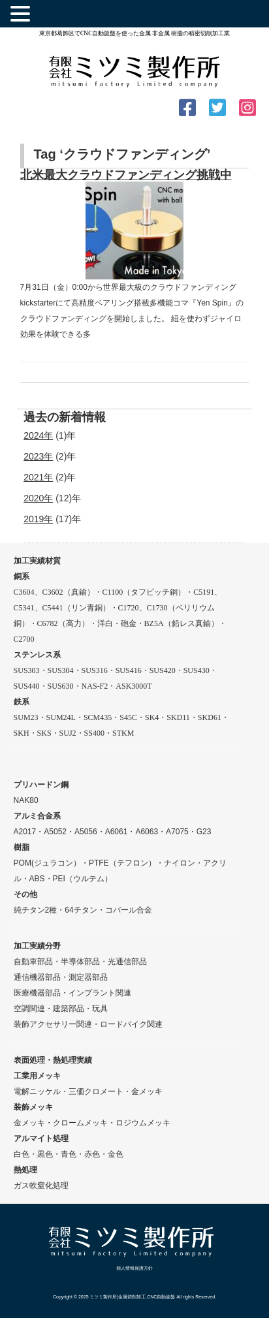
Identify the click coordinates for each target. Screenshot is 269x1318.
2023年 (38, 456)
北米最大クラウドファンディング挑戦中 (126, 174)
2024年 (38, 435)
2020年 (38, 498)
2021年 (38, 477)
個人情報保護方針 (134, 1268)
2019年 (38, 519)
